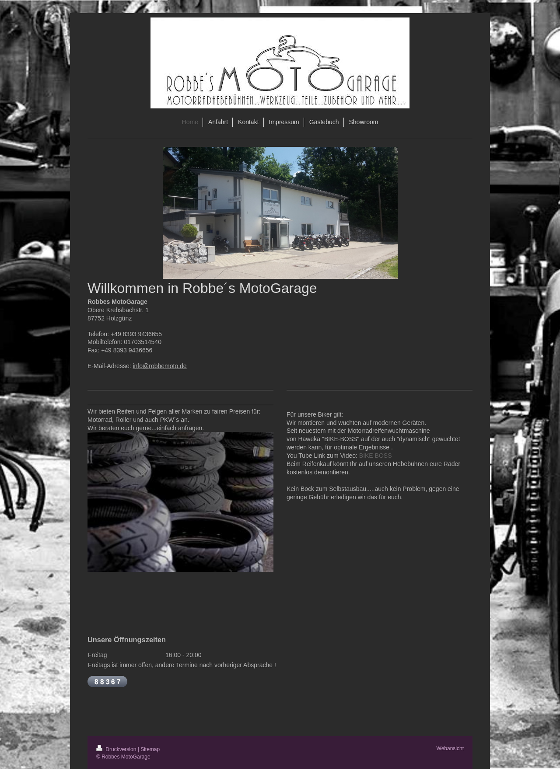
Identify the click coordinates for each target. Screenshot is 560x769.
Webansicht (450, 748)
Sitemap (150, 749)
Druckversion (117, 749)
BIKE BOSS (375, 455)
